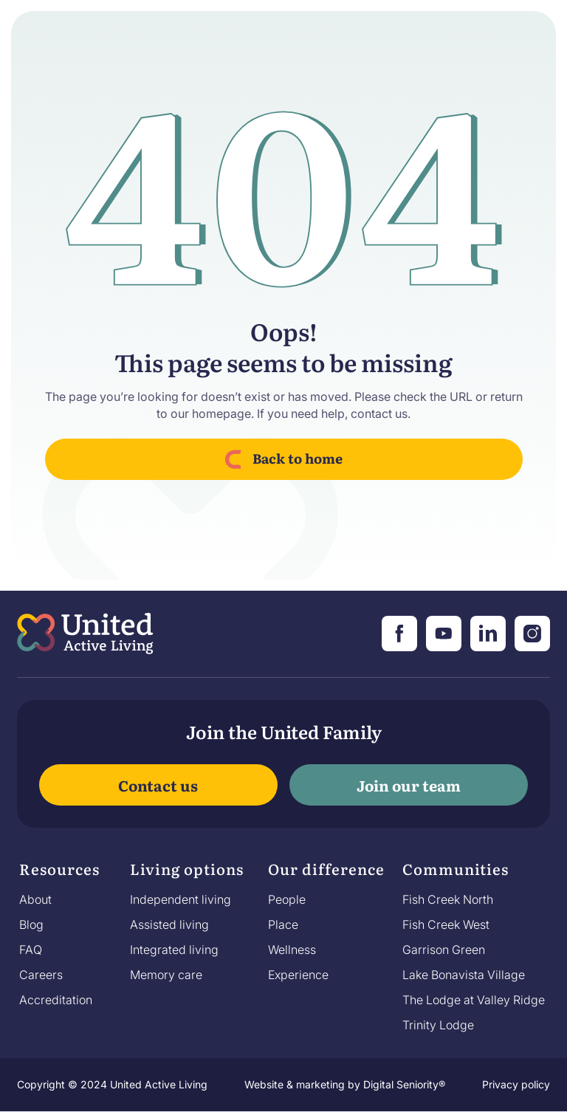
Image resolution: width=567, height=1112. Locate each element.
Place (283, 924)
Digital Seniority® (404, 1084)
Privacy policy (516, 1084)
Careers (41, 975)
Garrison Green (443, 949)
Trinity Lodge (438, 1025)
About (35, 899)
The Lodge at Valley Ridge (473, 1000)
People (287, 899)
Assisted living (169, 924)
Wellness (292, 949)
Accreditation (55, 1000)
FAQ (30, 949)
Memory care (166, 975)
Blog (31, 924)
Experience (298, 975)
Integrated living (174, 949)
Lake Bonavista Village (463, 975)
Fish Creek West (445, 924)
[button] (59, 873)
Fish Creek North (447, 899)
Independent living (180, 899)
